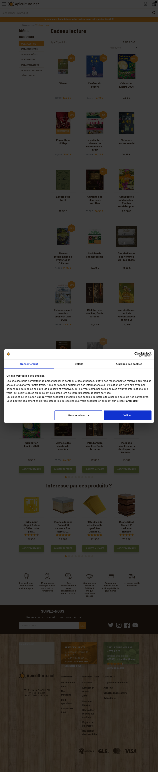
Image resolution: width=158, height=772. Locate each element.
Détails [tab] (79, 363)
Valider (128, 415)
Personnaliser (78, 415)
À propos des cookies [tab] (129, 363)
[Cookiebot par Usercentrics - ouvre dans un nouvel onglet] (137, 354)
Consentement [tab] (29, 363)
